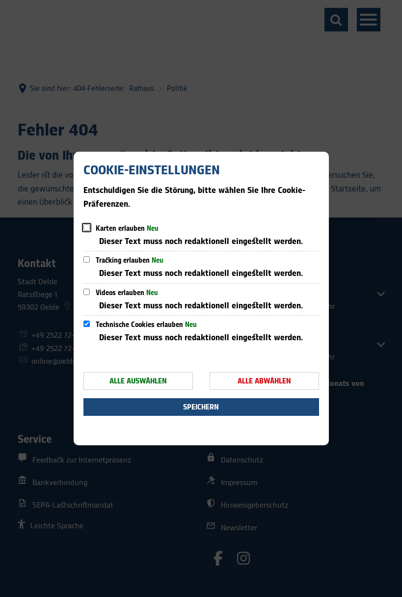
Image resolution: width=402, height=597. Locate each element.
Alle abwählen (264, 381)
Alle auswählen (138, 381)
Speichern (201, 407)
